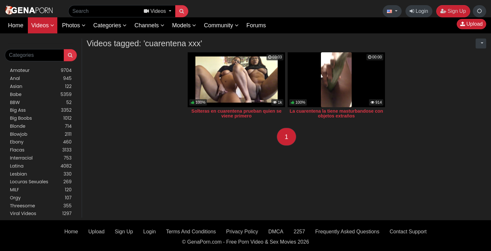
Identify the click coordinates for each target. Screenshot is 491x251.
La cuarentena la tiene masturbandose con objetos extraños (336, 113)
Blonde (41, 126)
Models (184, 25)
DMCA (275, 231)
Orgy (41, 198)
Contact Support (408, 231)
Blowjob (41, 134)
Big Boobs (41, 118)
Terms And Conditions (191, 231)
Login (419, 11)
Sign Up (453, 11)
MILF (41, 189)
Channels (149, 25)
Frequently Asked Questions (347, 231)
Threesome (41, 206)
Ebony (41, 142)
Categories (110, 25)
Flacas (41, 150)
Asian (41, 86)
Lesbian (41, 174)
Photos (74, 25)
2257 (299, 231)
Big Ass (41, 110)
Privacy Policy (242, 231)
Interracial (41, 158)
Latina (41, 166)
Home (15, 25)
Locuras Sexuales (41, 181)
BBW (41, 102)
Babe (41, 94)
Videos (42, 25)
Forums (256, 25)
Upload (471, 24)
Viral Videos (41, 213)
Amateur (41, 70)
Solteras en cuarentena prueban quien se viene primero (237, 113)
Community (221, 25)
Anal (41, 78)
